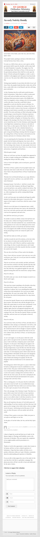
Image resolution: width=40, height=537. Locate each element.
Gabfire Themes (33, 534)
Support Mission (16, 517)
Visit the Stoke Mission (28, 517)
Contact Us (24, 515)
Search (32, 4)
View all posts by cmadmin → (11, 430)
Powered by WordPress (24, 534)
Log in (17, 534)
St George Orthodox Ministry (13, 532)
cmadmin (7, 23)
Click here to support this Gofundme (14, 468)
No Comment (24, 23)
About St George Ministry (13, 515)
